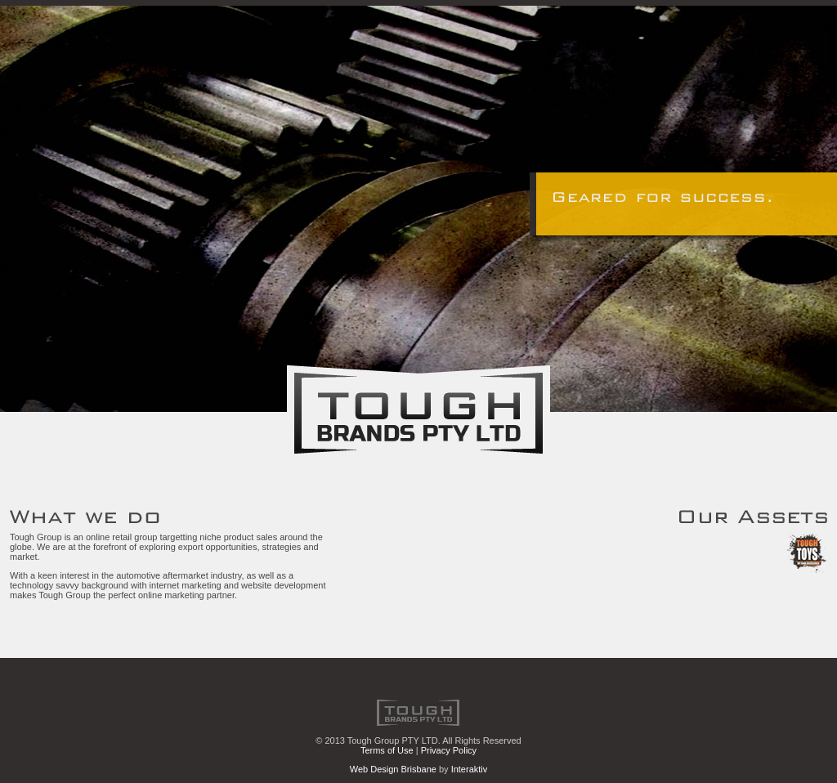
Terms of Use (387, 750)
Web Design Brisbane (393, 769)
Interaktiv (469, 769)
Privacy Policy (449, 750)
